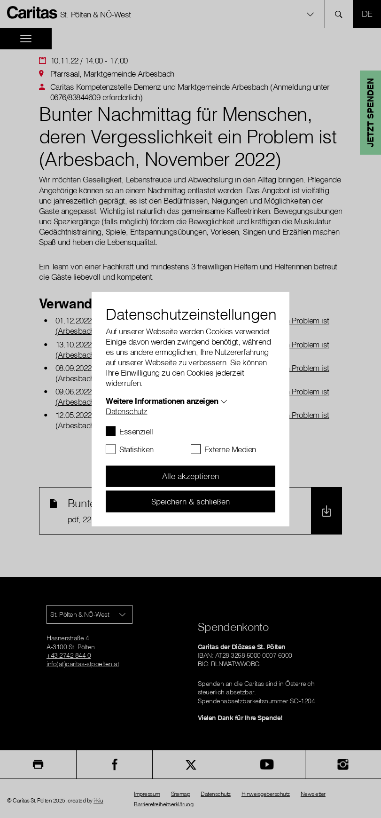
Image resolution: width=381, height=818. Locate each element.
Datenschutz (127, 411)
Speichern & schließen (190, 501)
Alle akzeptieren (190, 476)
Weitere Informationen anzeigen (162, 400)
